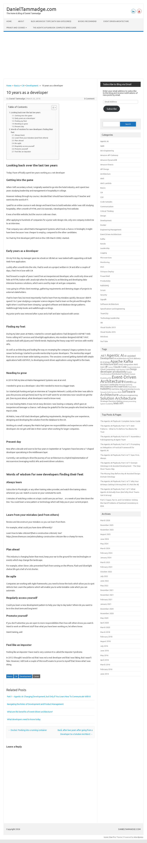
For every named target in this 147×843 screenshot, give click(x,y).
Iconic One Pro (110, 837)
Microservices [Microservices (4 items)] (121, 386)
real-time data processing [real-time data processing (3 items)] (122, 389)
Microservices (106, 258)
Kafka (102, 239)
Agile (102, 146)
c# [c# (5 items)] (106, 366)
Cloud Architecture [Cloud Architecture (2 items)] (133, 367)
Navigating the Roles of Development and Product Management (35, 704)
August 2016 (105, 641)
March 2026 (105, 520)
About (21, 21)
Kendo (103, 244)
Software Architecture (109, 304)
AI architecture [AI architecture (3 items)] (120, 358)
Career (36, 676)
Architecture (105, 174)
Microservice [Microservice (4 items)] (106, 386)
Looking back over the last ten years (25, 112)
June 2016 (104, 651)
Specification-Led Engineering (112, 309)
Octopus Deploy (107, 272)
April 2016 (104, 660)
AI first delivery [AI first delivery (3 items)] (134, 358)
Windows (104, 337)
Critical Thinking (107, 211)
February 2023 (106, 567)
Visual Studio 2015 (108, 332)
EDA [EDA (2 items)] (109, 378)
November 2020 (107, 613)
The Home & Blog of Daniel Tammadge (23, 13)
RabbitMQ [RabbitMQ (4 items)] (105, 389)
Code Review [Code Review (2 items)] (120, 369)
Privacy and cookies (15, 28)
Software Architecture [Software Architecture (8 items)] (117, 393)
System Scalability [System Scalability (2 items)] (106, 404)
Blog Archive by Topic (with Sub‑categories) (51, 21)
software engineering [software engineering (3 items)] (128, 395)
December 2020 (106, 609)
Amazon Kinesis (106, 165)
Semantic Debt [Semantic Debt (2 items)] (105, 392)
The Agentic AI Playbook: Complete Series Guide (54, 28)
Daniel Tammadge (17, 98)
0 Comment (89, 98)
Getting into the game (23, 115)
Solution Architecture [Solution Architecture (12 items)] (118, 398)
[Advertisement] (73, 55)
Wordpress (138, 837)
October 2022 (106, 572)
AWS (102, 178)
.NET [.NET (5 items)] (103, 355)
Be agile (18, 143)
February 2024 (106, 553)
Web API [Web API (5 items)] (118, 403)
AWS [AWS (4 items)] (116, 364)
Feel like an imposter (23, 151)
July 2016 (104, 646)
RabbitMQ (104, 285)
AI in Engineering (107, 151)
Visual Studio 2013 (108, 327)
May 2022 (104, 586)
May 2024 (104, 544)
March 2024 (105, 548)
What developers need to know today (23, 719)
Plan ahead (19, 140)
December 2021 (106, 590)
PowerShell (105, 276)
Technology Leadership (110, 318)
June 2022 (104, 581)
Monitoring (105, 262)
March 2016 (105, 665)
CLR (102, 197)
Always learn (20, 135)
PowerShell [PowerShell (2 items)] (132, 387)
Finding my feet (21, 121)
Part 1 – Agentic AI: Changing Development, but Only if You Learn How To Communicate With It (49, 696)
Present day (19, 126)
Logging (103, 253)
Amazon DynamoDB (108, 160)
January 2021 (105, 604)
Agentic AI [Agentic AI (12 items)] (115, 355)
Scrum (103, 290)
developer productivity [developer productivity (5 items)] (113, 371)
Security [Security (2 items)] (137, 389)
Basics (17, 85)
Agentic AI (104, 141)
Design (103, 216)
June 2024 (104, 539)
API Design (104, 169)
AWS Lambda (105, 183)
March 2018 (105, 632)
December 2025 (106, 525)
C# (23, 85)
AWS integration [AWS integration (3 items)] (126, 364)
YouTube (104, 341)
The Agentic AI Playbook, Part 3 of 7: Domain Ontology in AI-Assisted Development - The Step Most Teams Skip (120, 466)
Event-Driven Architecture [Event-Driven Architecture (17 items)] (118, 379)
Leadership (105, 248)
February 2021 (106, 599)
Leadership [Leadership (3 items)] (113, 384)
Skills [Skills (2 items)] (119, 392)
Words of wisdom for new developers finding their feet (32, 130)
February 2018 (106, 637)
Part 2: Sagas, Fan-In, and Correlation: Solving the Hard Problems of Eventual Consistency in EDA (119, 503)
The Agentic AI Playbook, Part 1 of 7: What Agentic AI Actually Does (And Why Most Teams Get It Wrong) (119, 492)
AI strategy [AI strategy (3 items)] (105, 362)
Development (32, 85)
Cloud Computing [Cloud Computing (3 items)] (107, 369)
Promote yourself (21, 149)
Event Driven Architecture (116, 21)
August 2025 (105, 534)
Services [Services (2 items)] (114, 392)
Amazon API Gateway (109, 155)
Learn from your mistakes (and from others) (31, 138)
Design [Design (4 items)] (133, 369)
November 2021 (107, 595)
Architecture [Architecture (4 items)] (106, 364)
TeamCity (104, 313)
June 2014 (104, 674)
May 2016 (104, 655)
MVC (102, 267)
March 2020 (105, 627)
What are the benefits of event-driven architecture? (30, 712)
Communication (106, 206)
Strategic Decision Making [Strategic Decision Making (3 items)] (111, 401)
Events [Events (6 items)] (128, 381)
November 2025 (107, 530)
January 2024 (105, 558)
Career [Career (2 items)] (110, 367)
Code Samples (106, 202)
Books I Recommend (87, 21)
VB (101, 323)
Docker (103, 225)
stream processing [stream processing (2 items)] (129, 401)
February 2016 (106, 669)
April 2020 (104, 623)
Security (103, 295)
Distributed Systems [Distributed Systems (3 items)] (120, 374)
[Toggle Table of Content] (52, 107)
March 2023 (105, 562)
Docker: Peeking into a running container (27, 730)
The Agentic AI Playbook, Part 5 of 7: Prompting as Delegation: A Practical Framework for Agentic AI (120, 447)
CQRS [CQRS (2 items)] (127, 369)
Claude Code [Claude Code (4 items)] (119, 367)
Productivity (105, 281)
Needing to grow (21, 124)
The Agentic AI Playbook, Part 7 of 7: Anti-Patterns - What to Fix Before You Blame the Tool (118, 429)
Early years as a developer (25, 118)
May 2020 (104, 618)
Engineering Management (110, 230)
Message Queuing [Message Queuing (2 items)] (125, 385)
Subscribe (112, 109)
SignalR (103, 299)
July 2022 (104, 576)
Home (9, 21)
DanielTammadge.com (31, 9)
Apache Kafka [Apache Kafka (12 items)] (121, 361)
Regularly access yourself (24, 146)
